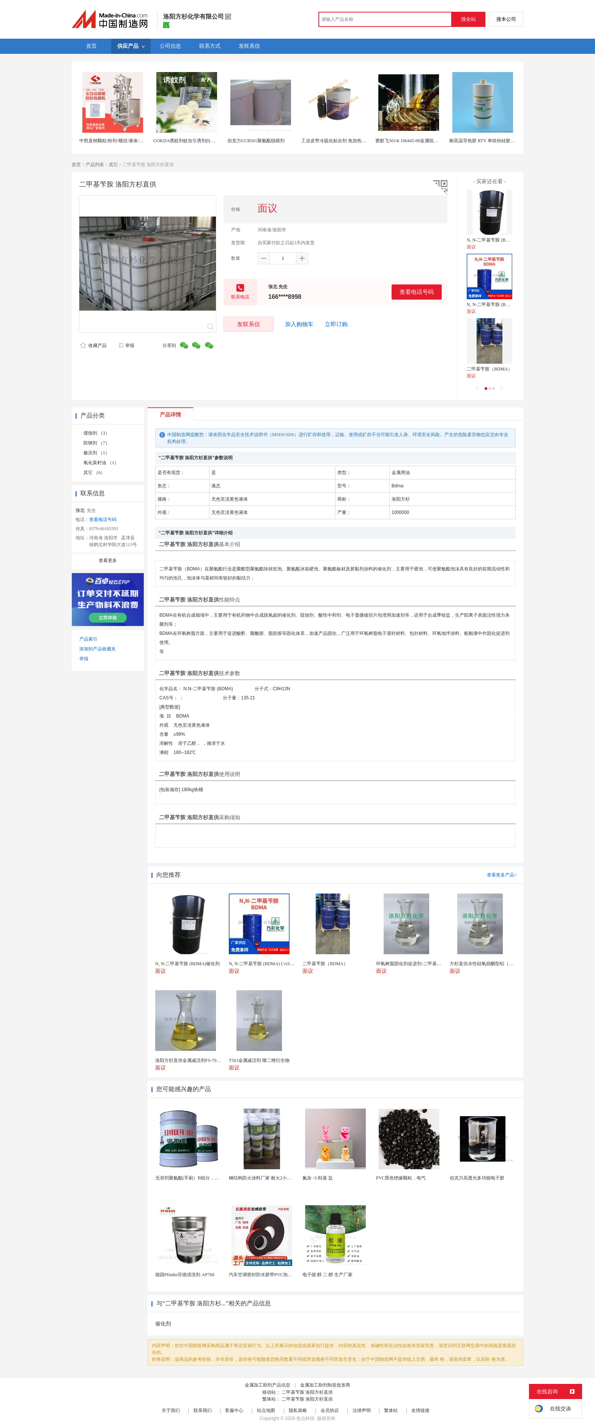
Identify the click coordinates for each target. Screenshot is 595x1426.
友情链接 (420, 1410)
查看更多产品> (502, 875)
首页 (76, 164)
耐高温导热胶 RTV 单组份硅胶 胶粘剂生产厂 (494, 140)
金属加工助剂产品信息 (267, 1385)
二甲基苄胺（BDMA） (489, 369)
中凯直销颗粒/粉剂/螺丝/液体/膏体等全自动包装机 (129, 140)
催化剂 (163, 1324)
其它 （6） (94, 472)
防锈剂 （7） (96, 443)
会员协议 (330, 1410)
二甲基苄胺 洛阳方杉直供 (307, 1392)
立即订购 (336, 324)
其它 (113, 164)
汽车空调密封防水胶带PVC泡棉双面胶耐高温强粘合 (281, 1274)
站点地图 (266, 1410)
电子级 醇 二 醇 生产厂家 (327, 1274)
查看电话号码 (417, 292)
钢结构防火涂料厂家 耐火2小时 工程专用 (270, 1178)
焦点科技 (305, 1418)
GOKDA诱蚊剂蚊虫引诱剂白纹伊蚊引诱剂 (195, 140)
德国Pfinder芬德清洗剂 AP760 (184, 1274)
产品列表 (95, 164)
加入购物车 (299, 324)
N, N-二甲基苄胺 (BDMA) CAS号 (499, 304)
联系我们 (203, 1410)
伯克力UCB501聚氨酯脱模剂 (256, 140)
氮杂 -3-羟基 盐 (317, 1178)
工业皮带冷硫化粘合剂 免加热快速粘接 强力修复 (350, 140)
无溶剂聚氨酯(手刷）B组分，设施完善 (194, 1178)
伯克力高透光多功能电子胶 (477, 1178)
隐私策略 (298, 1410)
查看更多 (108, 560)
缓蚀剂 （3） (96, 433)
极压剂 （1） (96, 452)
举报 (126, 345)
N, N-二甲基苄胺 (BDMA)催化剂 (499, 240)
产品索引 (88, 639)
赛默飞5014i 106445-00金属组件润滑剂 (413, 140)
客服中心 (234, 1410)
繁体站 (391, 1410)
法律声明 (362, 1410)
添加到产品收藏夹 (97, 649)
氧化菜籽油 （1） (101, 462)
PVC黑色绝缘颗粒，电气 (401, 1178)
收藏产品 (93, 345)
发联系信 (248, 324)
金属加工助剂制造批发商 (325, 1385)
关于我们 (171, 1410)
